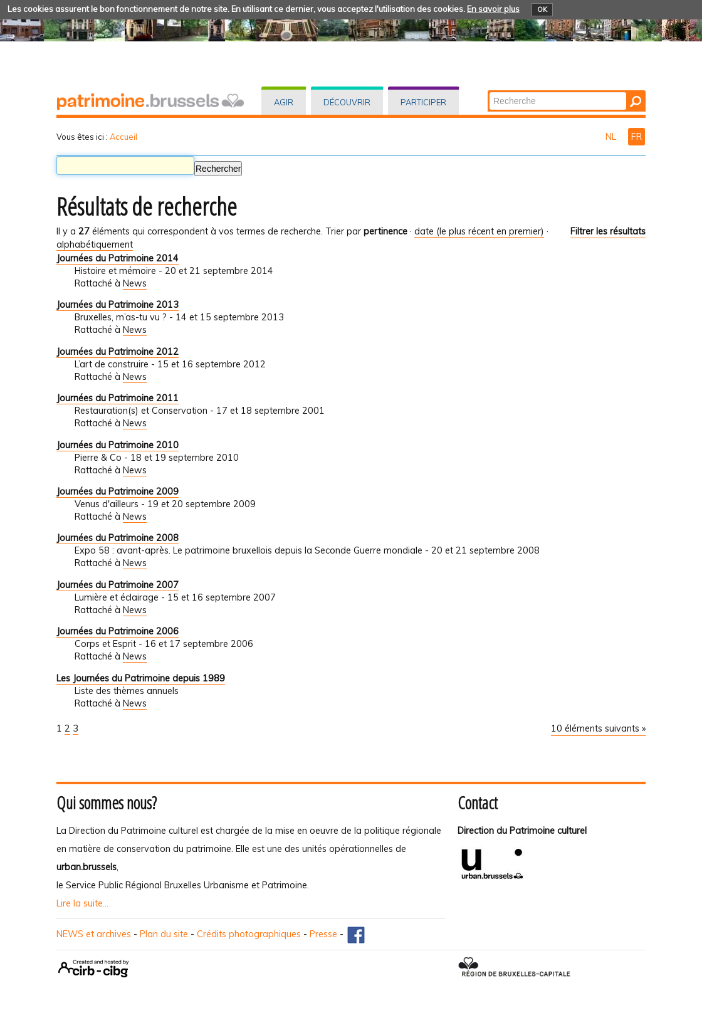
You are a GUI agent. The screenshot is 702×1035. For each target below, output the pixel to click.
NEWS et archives (93, 934)
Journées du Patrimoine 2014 (117, 258)
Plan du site (164, 934)
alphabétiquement (94, 244)
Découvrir (346, 102)
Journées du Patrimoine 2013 (117, 304)
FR (636, 136)
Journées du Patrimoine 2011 (117, 398)
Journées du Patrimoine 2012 (117, 351)
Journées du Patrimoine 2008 (117, 538)
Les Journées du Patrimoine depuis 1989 (140, 678)
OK (542, 9)
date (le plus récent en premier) (479, 231)
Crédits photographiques (249, 934)
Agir (283, 102)
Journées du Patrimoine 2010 (117, 445)
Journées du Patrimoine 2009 (117, 491)
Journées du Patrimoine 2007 (117, 585)
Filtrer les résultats (608, 231)
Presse (323, 934)
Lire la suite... (82, 903)
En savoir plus (493, 9)
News (135, 283)
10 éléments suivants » (598, 728)
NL (612, 136)
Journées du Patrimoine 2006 (117, 631)
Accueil (123, 137)
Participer (423, 102)
